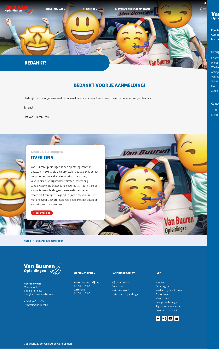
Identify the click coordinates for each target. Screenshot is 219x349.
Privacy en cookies (167, 310)
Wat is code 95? (121, 290)
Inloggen (210, 4)
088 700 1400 (35, 302)
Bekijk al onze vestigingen (39, 295)
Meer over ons (42, 212)
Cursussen (90, 9)
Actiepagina (163, 286)
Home (27, 240)
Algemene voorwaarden (170, 306)
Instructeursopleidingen (132, 9)
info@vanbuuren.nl (38, 306)
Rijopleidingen (55, 9)
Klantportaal (163, 298)
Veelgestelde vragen (168, 302)
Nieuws (160, 282)
